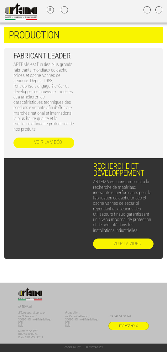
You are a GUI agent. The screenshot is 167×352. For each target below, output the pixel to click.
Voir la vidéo (44, 143)
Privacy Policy (94, 347)
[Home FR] (21, 11)
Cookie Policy (73, 347)
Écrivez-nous (128, 326)
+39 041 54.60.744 (119, 316)
